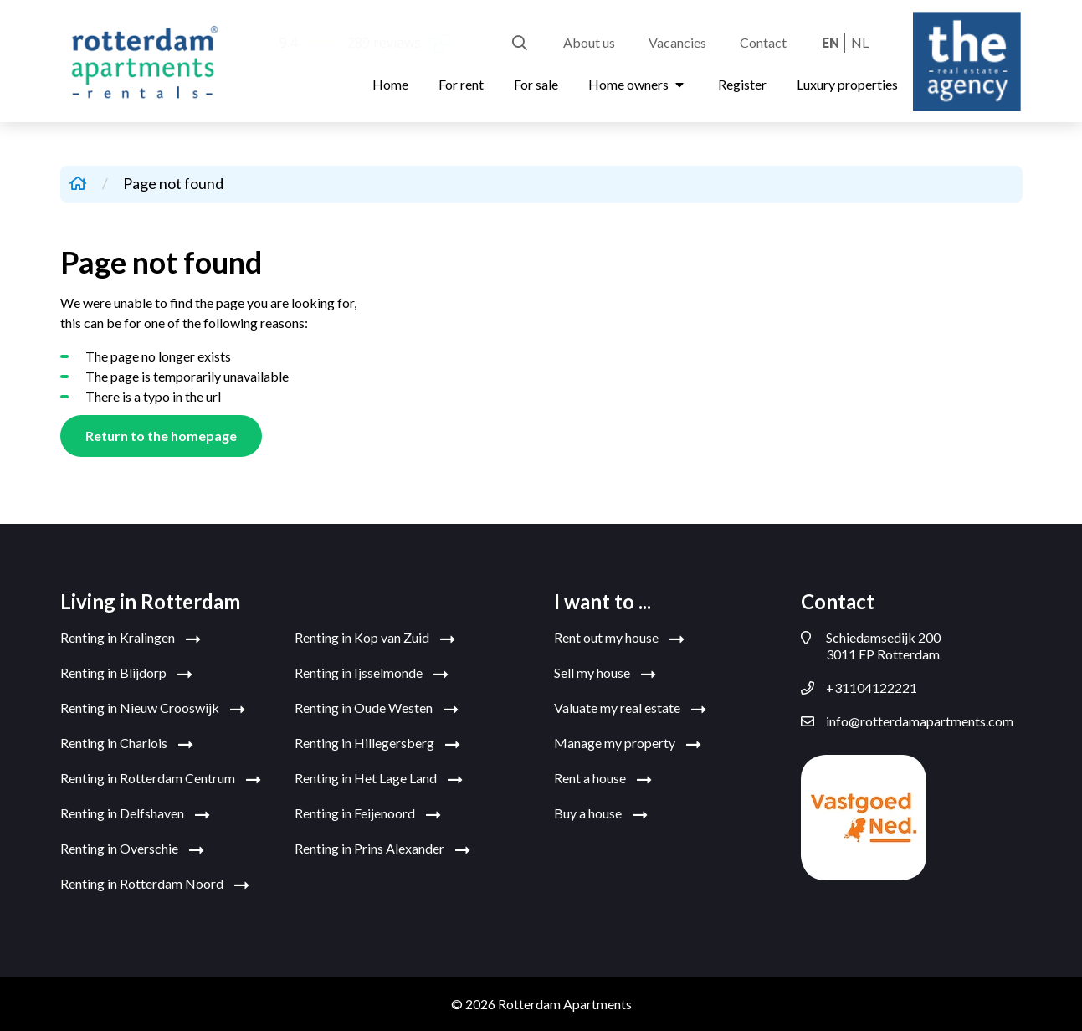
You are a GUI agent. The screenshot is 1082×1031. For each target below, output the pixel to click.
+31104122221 (859, 688)
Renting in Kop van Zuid (375, 638)
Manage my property (627, 744)
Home (390, 84)
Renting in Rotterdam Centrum (160, 779)
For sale (536, 84)
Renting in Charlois (126, 744)
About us (589, 42)
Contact (763, 42)
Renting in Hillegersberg (377, 744)
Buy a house (601, 814)
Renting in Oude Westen (377, 709)
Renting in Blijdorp (126, 673)
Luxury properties (847, 84)
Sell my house (605, 673)
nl (860, 42)
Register (742, 84)
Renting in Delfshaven (135, 814)
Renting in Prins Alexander (382, 849)
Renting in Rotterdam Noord (154, 884)
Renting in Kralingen (130, 638)
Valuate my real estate (630, 709)
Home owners (638, 84)
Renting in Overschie (132, 849)
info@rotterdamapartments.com (907, 721)
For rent (461, 84)
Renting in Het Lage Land (379, 779)
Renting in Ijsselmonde (372, 673)
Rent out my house (619, 638)
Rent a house (603, 779)
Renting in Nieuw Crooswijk (152, 709)
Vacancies (677, 42)
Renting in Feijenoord (368, 814)
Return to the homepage (161, 436)
